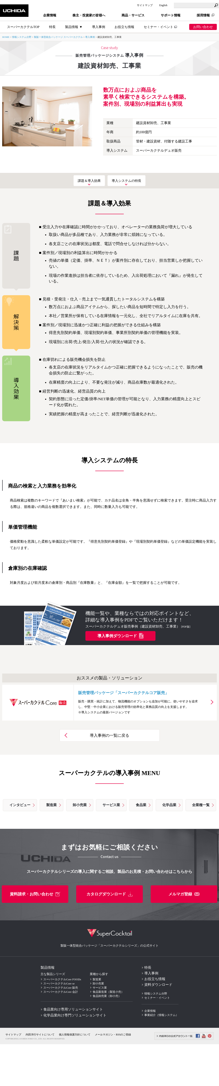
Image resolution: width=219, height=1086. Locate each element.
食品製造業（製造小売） (108, 991)
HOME (5, 37)
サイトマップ (145, 5)
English (163, 5)
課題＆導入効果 (89, 180)
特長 (147, 967)
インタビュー (19, 805)
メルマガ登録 (184, 894)
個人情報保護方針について (74, 1034)
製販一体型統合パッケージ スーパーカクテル (58, 37)
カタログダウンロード (109, 894)
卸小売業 (80, 805)
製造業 (51, 805)
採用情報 (203, 15)
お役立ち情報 (124, 27)
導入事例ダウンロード (120, 636)
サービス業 (111, 805)
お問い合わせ (203, 27)
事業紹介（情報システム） (161, 1015)
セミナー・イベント (158, 27)
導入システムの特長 (126, 180)
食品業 (141, 805)
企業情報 (150, 1010)
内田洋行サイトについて (40, 1034)
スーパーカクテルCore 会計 (60, 991)
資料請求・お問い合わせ (35, 894)
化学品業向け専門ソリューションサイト (74, 1015)
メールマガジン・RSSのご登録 (113, 1034)
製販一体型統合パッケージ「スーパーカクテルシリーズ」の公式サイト (109, 945)
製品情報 (48, 967)
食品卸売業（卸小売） (107, 996)
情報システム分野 (21, 37)
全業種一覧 (201, 805)
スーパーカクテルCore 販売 (60, 987)
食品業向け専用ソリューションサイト (73, 1009)
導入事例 (98, 27)
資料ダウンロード (158, 984)
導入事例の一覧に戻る (109, 735)
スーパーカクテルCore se (59, 983)
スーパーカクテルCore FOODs (62, 979)
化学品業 (169, 805)
